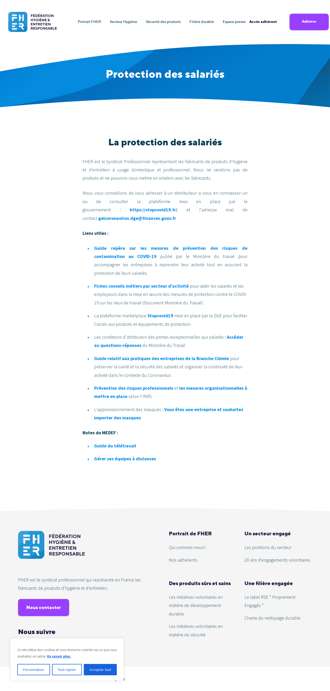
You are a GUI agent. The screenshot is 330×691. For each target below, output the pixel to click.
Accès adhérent (263, 21)
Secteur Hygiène (123, 21)
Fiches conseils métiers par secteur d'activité (142, 286)
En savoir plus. (59, 656)
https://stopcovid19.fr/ (153, 210)
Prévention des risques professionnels (134, 388)
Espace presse (234, 21)
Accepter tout (100, 669)
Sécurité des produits (163, 21)
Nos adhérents (183, 560)
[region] (67, 659)
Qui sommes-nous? (187, 547)
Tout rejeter (67, 669)
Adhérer (309, 21)
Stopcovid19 (160, 316)
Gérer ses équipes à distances (125, 459)
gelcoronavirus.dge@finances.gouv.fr (137, 218)
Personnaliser (33, 669)
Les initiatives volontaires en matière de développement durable (196, 605)
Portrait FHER (89, 21)
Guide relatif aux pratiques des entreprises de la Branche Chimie (161, 358)
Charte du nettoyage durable (272, 618)
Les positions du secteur (267, 547)
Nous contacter (43, 607)
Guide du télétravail (115, 446)
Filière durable (201, 21)
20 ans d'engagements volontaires (277, 560)
